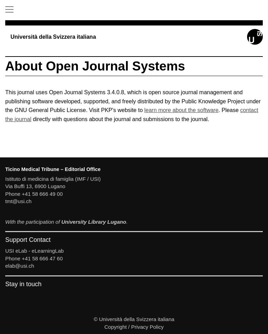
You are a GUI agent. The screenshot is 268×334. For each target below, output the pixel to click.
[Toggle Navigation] (9, 9)
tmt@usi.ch (18, 201)
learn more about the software (181, 110)
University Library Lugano (93, 222)
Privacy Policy (147, 327)
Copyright (115, 327)
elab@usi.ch (19, 266)
